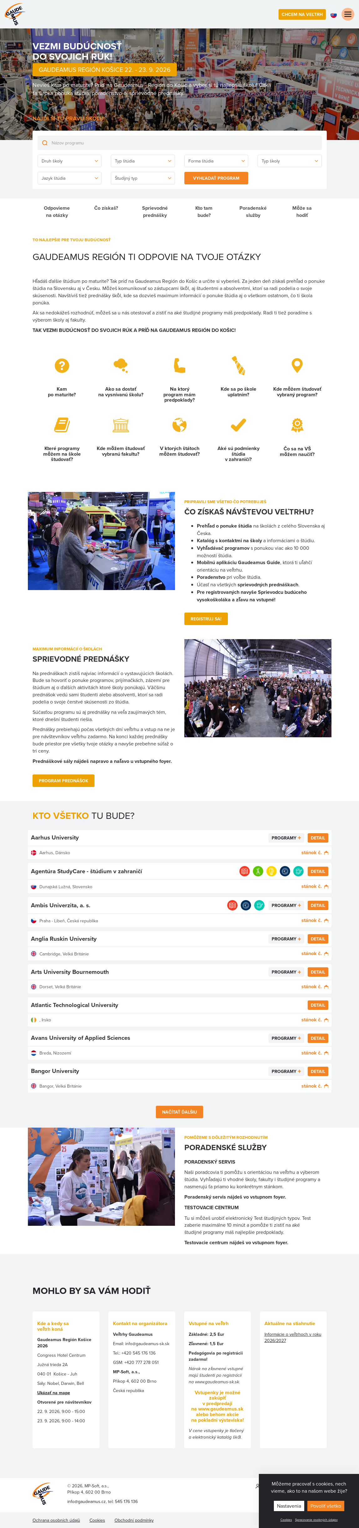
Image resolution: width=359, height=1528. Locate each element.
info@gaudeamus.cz (86, 1501)
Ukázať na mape (53, 1393)
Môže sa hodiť (302, 211)
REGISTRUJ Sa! (206, 619)
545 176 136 (126, 1501)
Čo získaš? (106, 208)
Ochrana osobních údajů (56, 1520)
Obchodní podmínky (134, 1520)
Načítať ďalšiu (179, 1112)
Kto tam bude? (204, 211)
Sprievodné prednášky (155, 211)
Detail (318, 838)
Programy (284, 838)
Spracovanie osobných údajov (316, 1519)
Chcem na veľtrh (302, 14)
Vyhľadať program (216, 178)
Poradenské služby (253, 211)
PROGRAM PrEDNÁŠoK (63, 781)
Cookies (286, 1519)
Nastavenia (289, 1505)
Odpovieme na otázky (57, 211)
